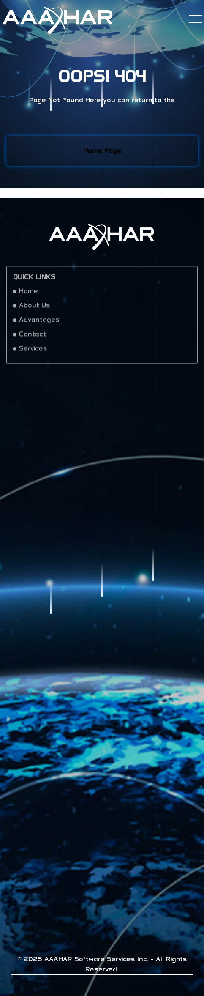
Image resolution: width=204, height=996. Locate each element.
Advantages (39, 322)
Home (28, 293)
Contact (32, 336)
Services (33, 351)
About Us (34, 308)
